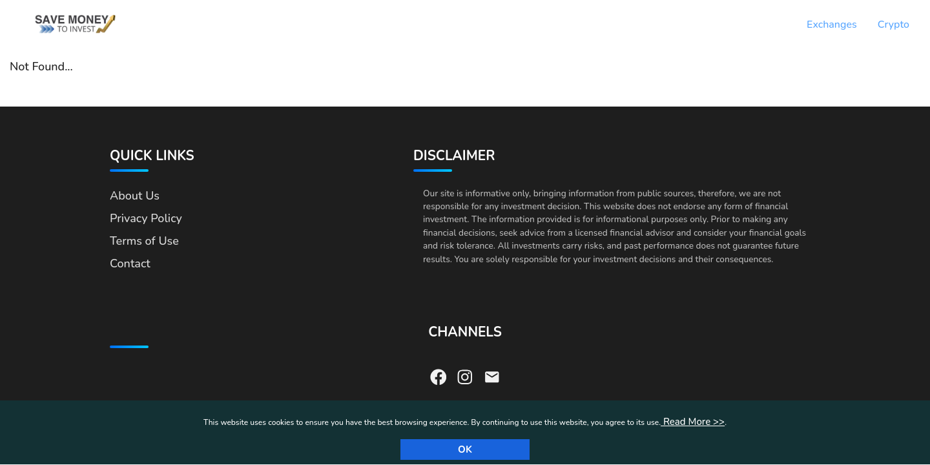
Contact (130, 263)
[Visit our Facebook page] (438, 376)
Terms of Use (144, 241)
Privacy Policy (146, 218)
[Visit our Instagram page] (465, 376)
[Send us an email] (492, 376)
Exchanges (832, 24)
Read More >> (693, 421)
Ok (465, 449)
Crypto (893, 24)
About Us (135, 195)
